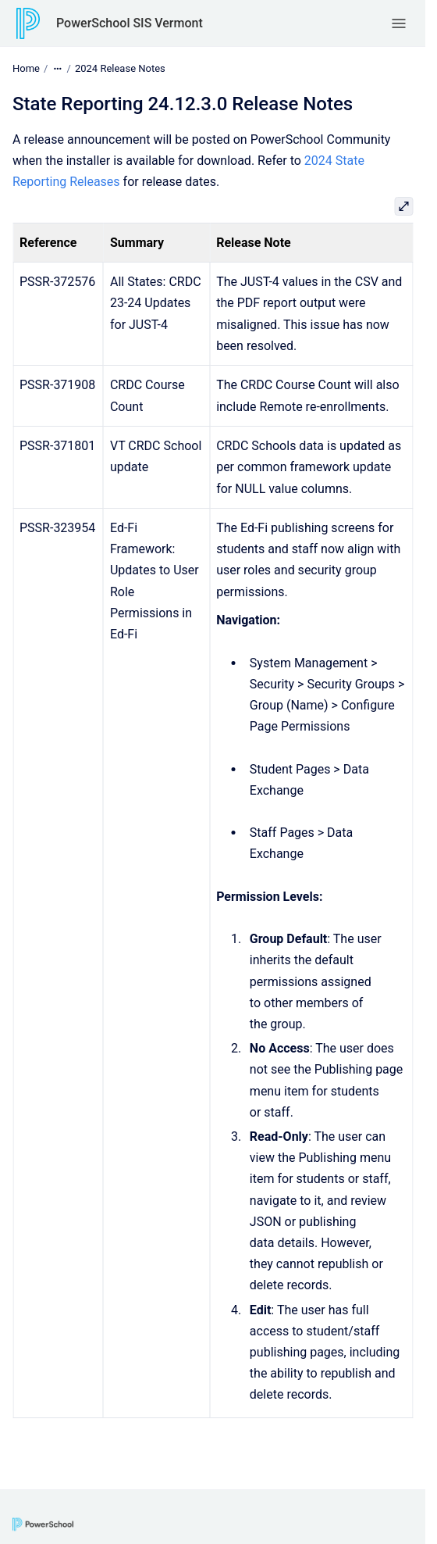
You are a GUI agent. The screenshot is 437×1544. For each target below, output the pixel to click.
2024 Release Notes (120, 68)
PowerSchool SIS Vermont (129, 23)
